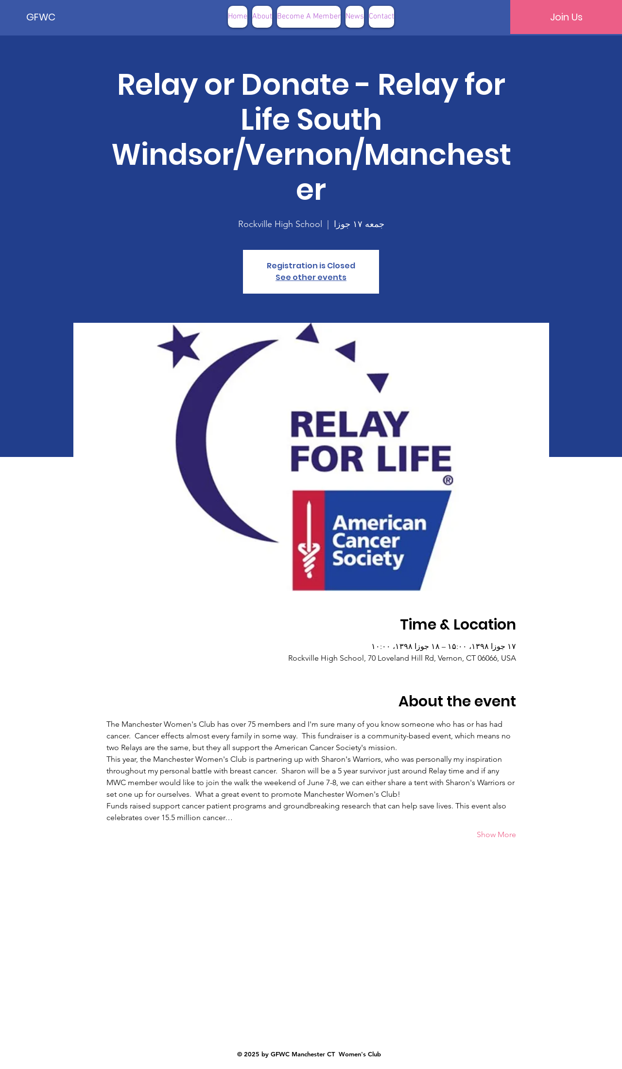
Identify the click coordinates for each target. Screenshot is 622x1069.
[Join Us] (566, 17)
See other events (311, 277)
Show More (496, 834)
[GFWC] (59, 17)
